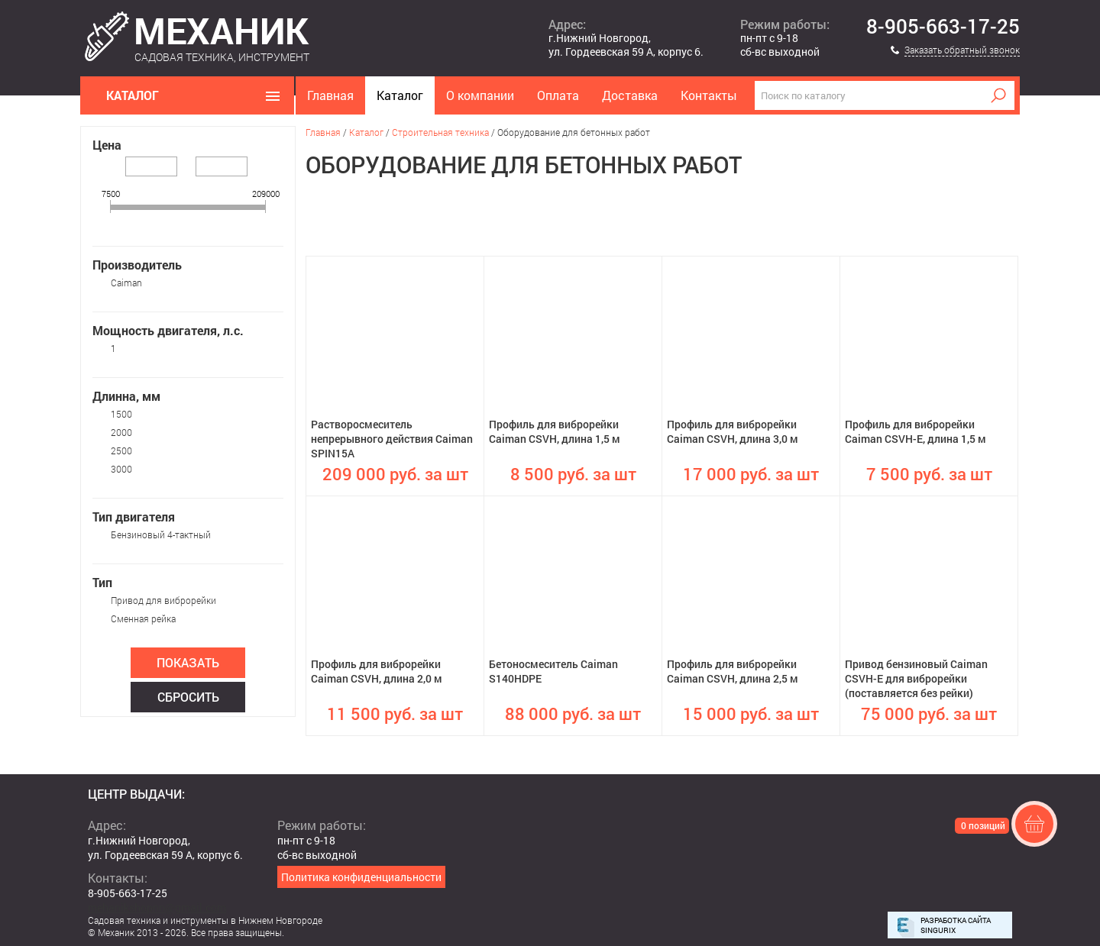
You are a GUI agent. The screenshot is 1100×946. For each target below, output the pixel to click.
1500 (121, 414)
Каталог (400, 95)
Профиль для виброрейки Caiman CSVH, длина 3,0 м (732, 431)
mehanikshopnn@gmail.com (157, 907)
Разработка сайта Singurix (955, 925)
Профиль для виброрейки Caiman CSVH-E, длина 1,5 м (915, 431)
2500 (121, 450)
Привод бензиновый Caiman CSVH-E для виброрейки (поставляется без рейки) (916, 678)
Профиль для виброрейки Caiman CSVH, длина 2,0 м (376, 671)
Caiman (126, 282)
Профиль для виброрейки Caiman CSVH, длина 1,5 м (554, 431)
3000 (121, 469)
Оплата (558, 95)
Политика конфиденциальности (361, 877)
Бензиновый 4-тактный (161, 534)
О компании (480, 95)
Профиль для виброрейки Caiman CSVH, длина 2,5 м (732, 671)
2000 (121, 432)
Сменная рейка (143, 618)
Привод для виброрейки (163, 600)
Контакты (709, 95)
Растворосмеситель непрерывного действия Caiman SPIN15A (392, 438)
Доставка (630, 95)
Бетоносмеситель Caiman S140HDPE (553, 671)
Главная (330, 95)
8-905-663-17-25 (943, 26)
